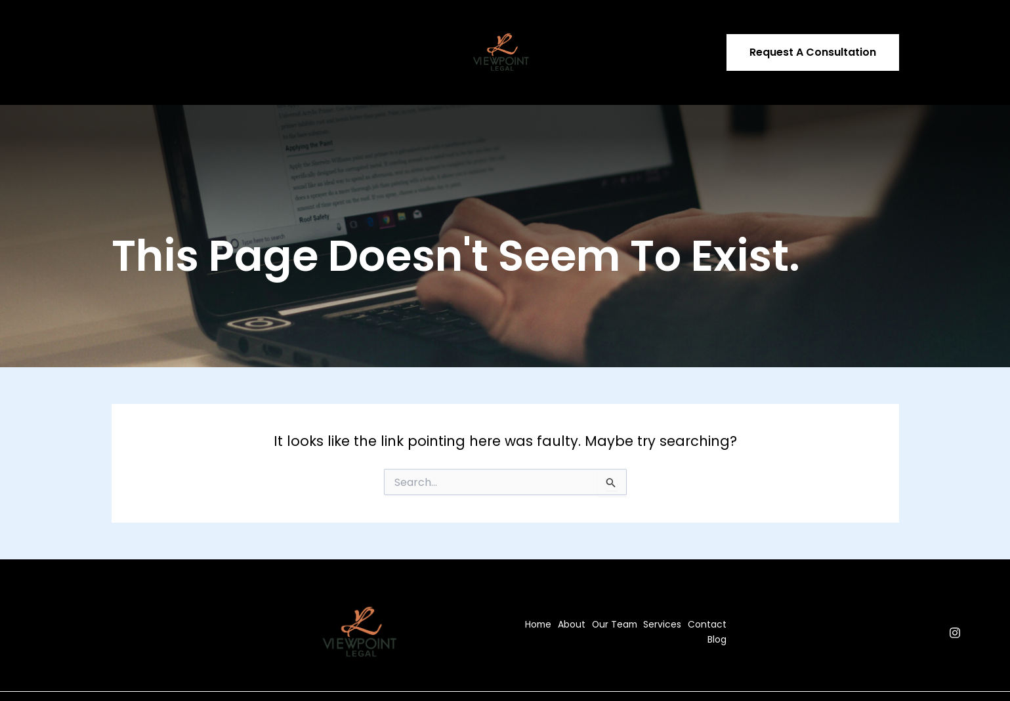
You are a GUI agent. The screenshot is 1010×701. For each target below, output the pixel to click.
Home (134, 30)
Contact (366, 30)
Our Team (236, 30)
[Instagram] (955, 589)
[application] (322, 31)
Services (303, 31)
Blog (413, 30)
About (180, 30)
